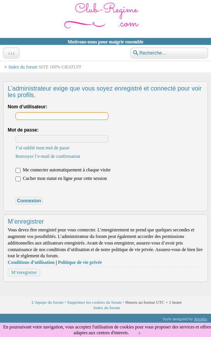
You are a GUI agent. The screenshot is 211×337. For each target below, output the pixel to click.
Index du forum (23, 67)
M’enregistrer (24, 272)
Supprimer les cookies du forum (94, 302)
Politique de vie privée (80, 262)
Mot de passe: (23, 130)
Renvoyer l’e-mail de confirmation (47, 156)
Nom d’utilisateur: (27, 106)
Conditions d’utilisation (31, 262)
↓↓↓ (10, 53)
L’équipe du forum (47, 302)
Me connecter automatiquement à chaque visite (62, 170)
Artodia (200, 318)
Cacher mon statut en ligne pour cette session (61, 178)
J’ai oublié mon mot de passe (42, 148)
